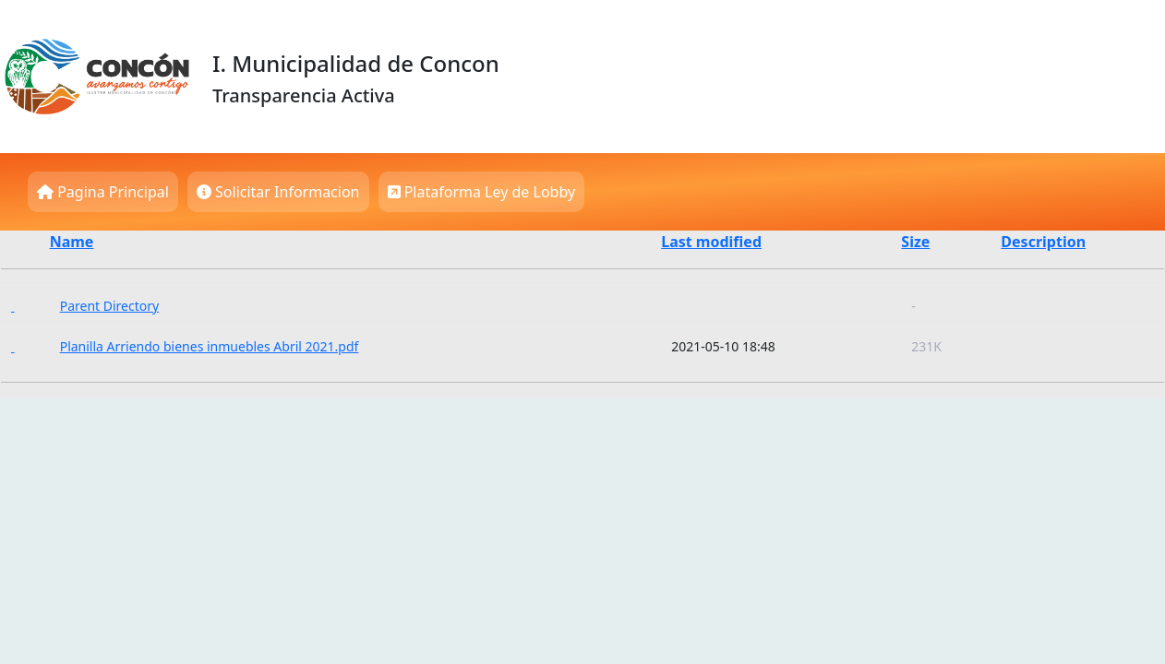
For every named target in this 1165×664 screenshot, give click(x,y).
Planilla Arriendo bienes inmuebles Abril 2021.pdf (209, 346)
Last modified (711, 241)
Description (1043, 241)
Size (915, 241)
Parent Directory (109, 305)
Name (72, 241)
